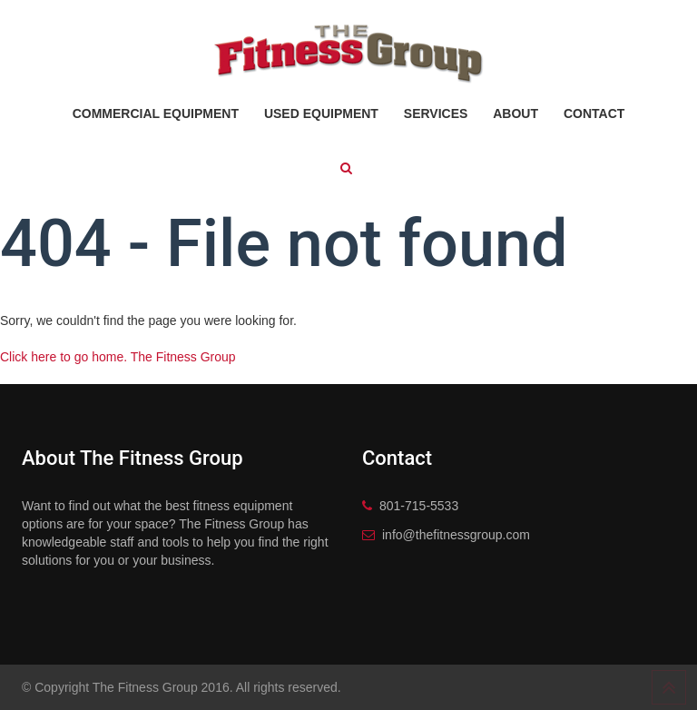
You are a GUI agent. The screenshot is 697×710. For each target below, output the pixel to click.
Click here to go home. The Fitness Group (118, 357)
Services (436, 113)
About (515, 113)
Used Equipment (321, 113)
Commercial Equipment (156, 113)
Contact (594, 113)
